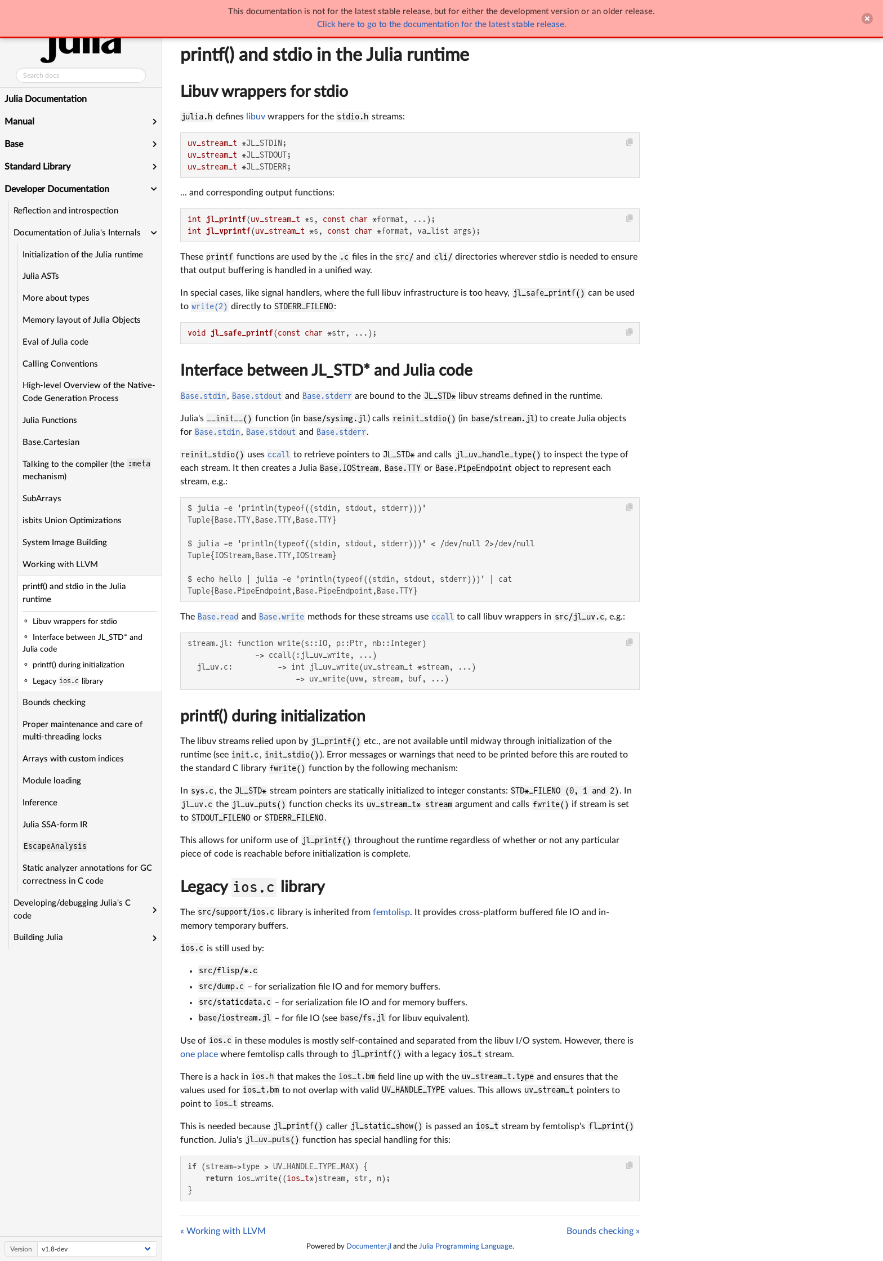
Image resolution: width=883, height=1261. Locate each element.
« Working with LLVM (223, 1231)
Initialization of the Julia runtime (83, 255)
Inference (40, 803)
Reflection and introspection (66, 211)
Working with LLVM (60, 564)
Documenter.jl (368, 1246)
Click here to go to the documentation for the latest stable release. (442, 24)
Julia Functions (50, 420)
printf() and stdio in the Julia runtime (74, 593)
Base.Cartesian (51, 442)
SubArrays (42, 498)
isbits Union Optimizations (72, 520)
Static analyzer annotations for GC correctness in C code (87, 874)
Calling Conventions (60, 364)
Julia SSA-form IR (55, 825)
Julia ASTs (41, 276)
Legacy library (252, 887)
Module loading (52, 781)
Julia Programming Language (465, 1246)
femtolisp (391, 912)
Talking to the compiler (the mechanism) (87, 469)
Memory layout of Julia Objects (82, 320)
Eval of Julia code (55, 342)
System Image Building (65, 542)
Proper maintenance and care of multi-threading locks (82, 731)
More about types (56, 298)
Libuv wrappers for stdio (264, 92)
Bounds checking (54, 702)
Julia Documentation (46, 99)
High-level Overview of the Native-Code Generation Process (89, 392)
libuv (255, 116)
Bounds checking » (603, 1231)
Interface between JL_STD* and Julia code (326, 370)
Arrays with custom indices (73, 759)
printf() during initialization (272, 716)
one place (199, 1054)
